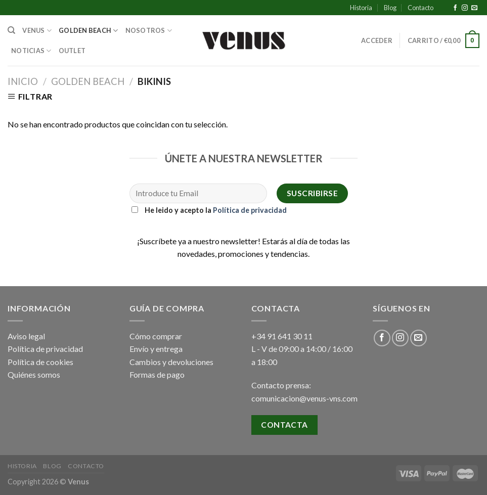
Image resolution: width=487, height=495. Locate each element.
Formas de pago (157, 374)
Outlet (72, 51)
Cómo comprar (155, 336)
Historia (361, 8)
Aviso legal (26, 336)
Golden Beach (88, 30)
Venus (37, 30)
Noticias (31, 51)
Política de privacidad (250, 210)
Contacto (420, 8)
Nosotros (148, 30)
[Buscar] (11, 30)
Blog (390, 8)
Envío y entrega (156, 348)
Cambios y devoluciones (171, 362)
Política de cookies (40, 362)
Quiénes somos (34, 374)
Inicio (23, 81)
